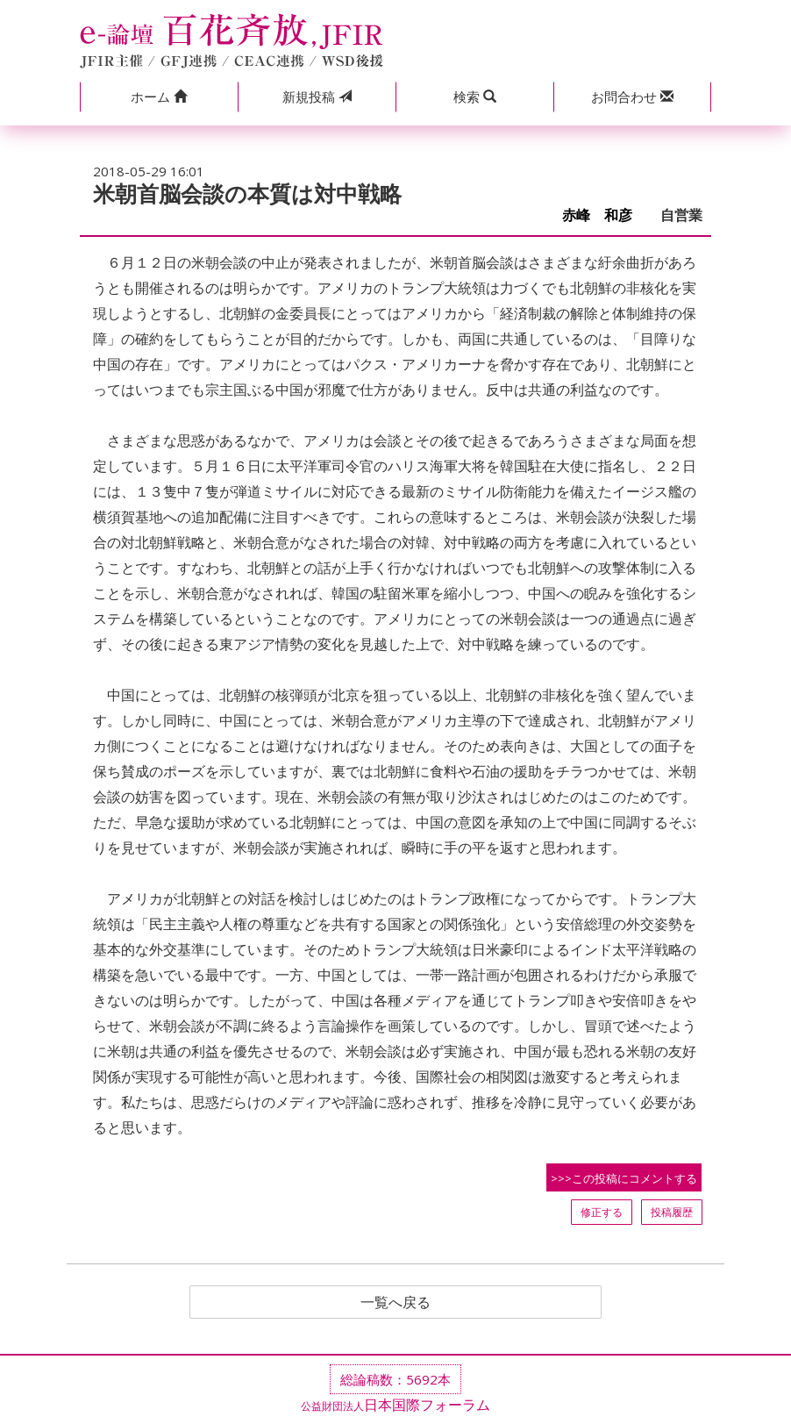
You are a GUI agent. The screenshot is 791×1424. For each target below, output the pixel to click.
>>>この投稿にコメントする (624, 1178)
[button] (159, 97)
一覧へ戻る (395, 1302)
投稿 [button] (317, 96)
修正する (602, 1212)
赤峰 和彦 (604, 215)
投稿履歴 (672, 1212)
